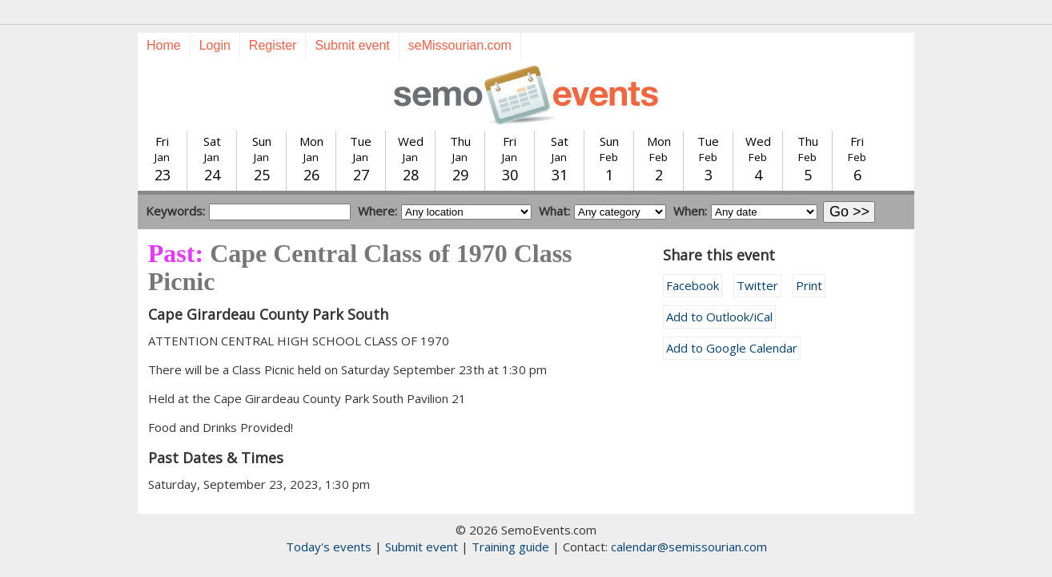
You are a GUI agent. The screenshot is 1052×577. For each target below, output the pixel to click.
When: (690, 211)
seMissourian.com (460, 45)
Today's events (328, 547)
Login (215, 45)
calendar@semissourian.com (689, 547)
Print (809, 285)
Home (164, 45)
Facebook (692, 285)
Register (273, 45)
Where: (377, 211)
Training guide (510, 547)
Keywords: (175, 211)
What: (554, 211)
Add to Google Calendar (731, 348)
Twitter (757, 285)
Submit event (352, 45)
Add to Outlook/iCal (719, 317)
